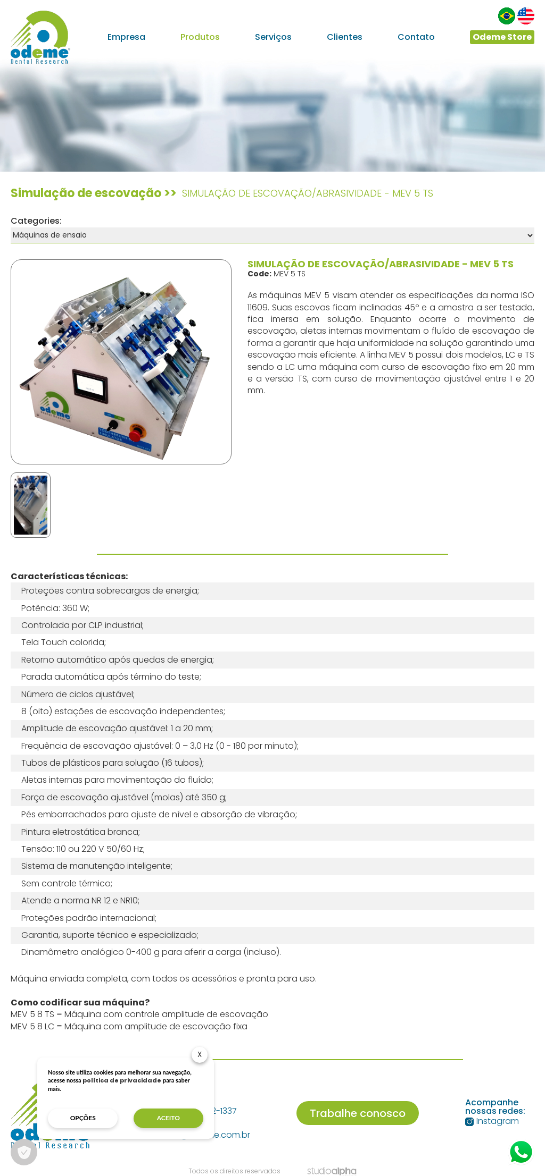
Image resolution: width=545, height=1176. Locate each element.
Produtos (200, 37)
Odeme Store (502, 37)
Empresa (126, 37)
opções (83, 1118)
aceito (168, 1118)
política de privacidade (121, 1080)
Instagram (492, 1121)
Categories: (36, 221)
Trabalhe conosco (358, 1113)
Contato (416, 37)
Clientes (344, 37)
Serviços (273, 37)
